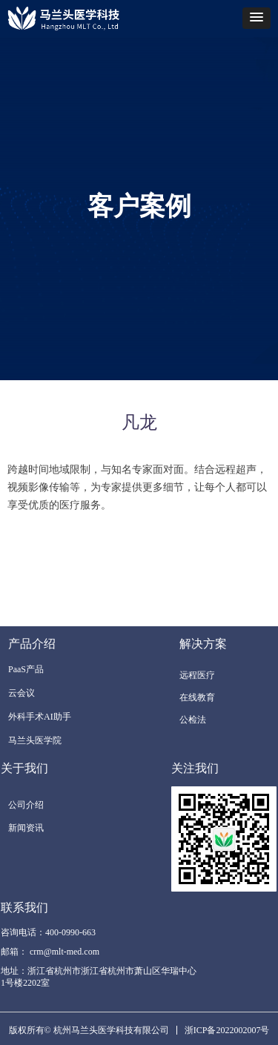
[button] (256, 18)
